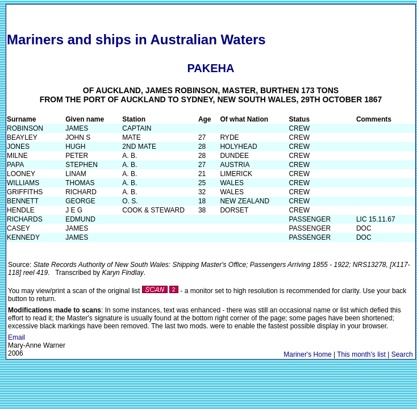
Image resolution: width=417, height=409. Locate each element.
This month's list (361, 354)
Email (16, 337)
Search (402, 354)
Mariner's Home (307, 354)
